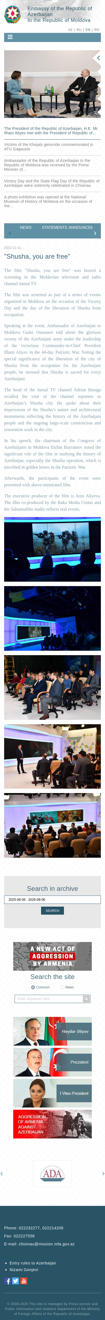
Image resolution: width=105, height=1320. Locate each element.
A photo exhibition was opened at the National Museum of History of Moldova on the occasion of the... (48, 201)
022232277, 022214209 (41, 1228)
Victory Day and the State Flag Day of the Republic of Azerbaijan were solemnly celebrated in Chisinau (51, 183)
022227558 (24, 1236)
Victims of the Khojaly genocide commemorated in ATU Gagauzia (48, 146)
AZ (70, 30)
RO (96, 30)
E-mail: (39, 1244)
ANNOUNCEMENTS (81, 227)
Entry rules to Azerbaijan (33, 1263)
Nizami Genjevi (24, 1269)
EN (87, 30)
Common (43, 987)
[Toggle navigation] (10, 37)
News (69, 987)
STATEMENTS (54, 227)
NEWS (26, 227)
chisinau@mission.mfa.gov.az (47, 1244)
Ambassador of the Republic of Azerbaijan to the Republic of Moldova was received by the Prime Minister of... (47, 165)
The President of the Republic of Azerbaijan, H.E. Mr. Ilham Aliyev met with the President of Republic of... (51, 130)
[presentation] (10, 233)
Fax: (19, 1236)
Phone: (33, 1228)
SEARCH (52, 911)
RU (79, 30)
